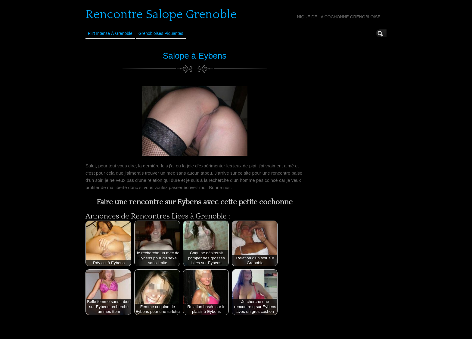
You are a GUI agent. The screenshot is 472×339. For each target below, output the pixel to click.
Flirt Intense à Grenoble (110, 33)
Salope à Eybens (195, 55)
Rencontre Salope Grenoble (161, 14)
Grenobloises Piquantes (160, 33)
